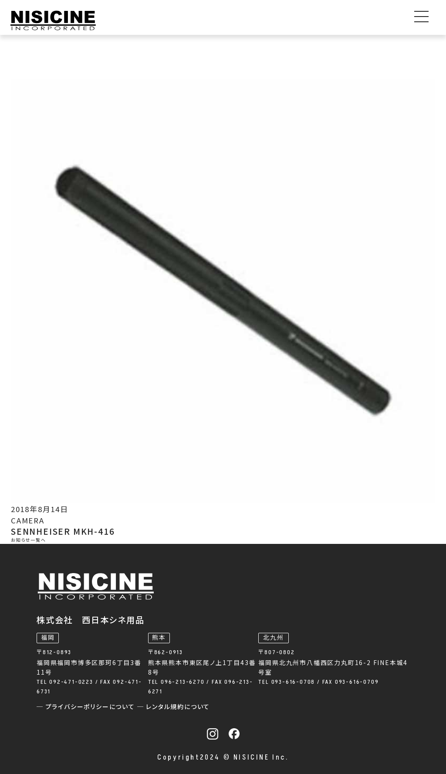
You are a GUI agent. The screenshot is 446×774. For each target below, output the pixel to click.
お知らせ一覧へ (28, 540)
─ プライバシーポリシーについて (87, 707)
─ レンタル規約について (173, 707)
